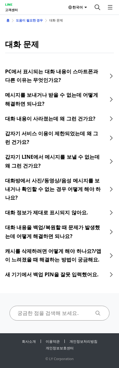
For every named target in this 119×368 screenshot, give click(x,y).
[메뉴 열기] (110, 7)
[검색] (97, 7)
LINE (8, 4)
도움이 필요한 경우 (29, 20)
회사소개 (29, 341)
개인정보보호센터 (60, 348)
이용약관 (53, 341)
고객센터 (11, 10)
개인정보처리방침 (83, 341)
